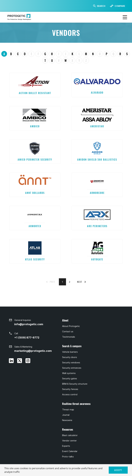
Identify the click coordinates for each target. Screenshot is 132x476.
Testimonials (68, 337)
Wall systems (69, 373)
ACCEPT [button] (118, 470)
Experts (66, 446)
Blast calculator (70, 435)
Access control (69, 394)
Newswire (67, 420)
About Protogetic (71, 326)
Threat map (68, 409)
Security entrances (71, 368)
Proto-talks (68, 456)
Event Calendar (69, 451)
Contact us (67, 331)
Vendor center (69, 440)
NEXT (79, 281)
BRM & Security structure (74, 384)
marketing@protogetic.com (33, 350)
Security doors (69, 357)
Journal (65, 415)
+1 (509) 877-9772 (26, 337)
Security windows (71, 362)
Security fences (70, 389)
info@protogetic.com (28, 324)
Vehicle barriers (70, 352)
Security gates (69, 378)
